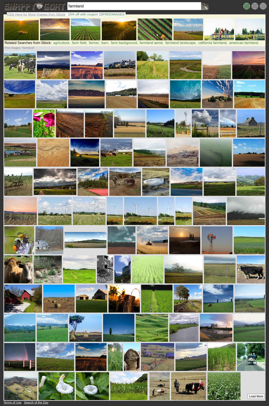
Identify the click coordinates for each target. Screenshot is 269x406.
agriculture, (61, 43)
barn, (105, 43)
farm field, (79, 43)
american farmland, (244, 43)
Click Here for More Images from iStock (36, 14)
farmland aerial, (152, 43)
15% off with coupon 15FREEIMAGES (96, 14)
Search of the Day (36, 402)
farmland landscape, (181, 43)
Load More (256, 396)
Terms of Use (12, 402)
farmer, (94, 43)
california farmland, (212, 43)
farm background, (124, 43)
